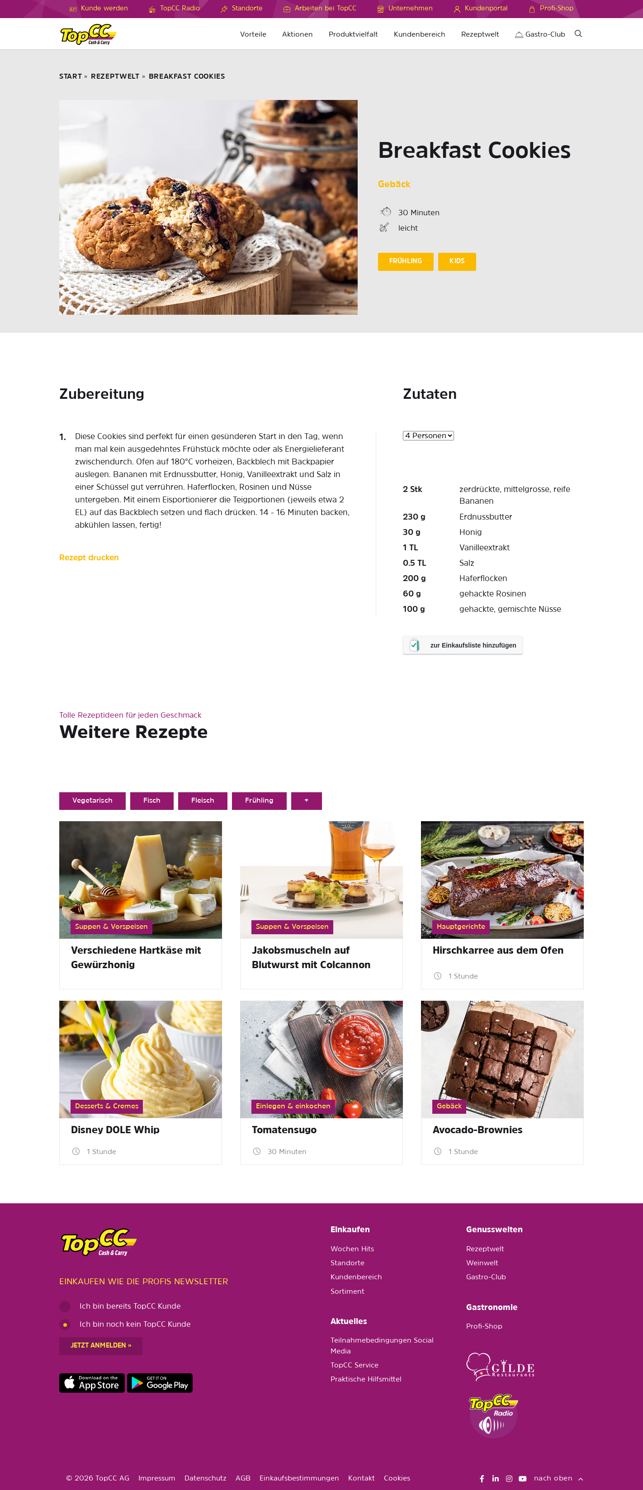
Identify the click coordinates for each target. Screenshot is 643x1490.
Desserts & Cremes (106, 1106)
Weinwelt (482, 1263)
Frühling (259, 800)
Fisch (152, 800)
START (70, 76)
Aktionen (297, 34)
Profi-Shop (484, 1326)
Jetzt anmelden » (101, 1346)
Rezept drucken (89, 558)
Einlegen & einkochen (293, 1106)
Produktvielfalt (353, 34)
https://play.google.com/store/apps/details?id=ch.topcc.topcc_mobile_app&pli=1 (160, 1383)
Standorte (347, 1263)
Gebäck (394, 184)
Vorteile (253, 34)
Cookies (397, 1478)
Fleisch (202, 800)
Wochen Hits (352, 1249)
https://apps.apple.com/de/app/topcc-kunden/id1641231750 (92, 1383)
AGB (243, 1478)
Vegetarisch (92, 800)
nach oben (559, 1478)
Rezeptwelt (480, 34)
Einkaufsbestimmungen (299, 1478)
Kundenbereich (419, 34)
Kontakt (361, 1478)
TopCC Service (354, 1365)
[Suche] (578, 35)
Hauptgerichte (461, 927)
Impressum (156, 1478)
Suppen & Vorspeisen (111, 927)
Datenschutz (205, 1478)
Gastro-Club (540, 34)
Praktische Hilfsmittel (366, 1379)
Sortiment (347, 1292)
